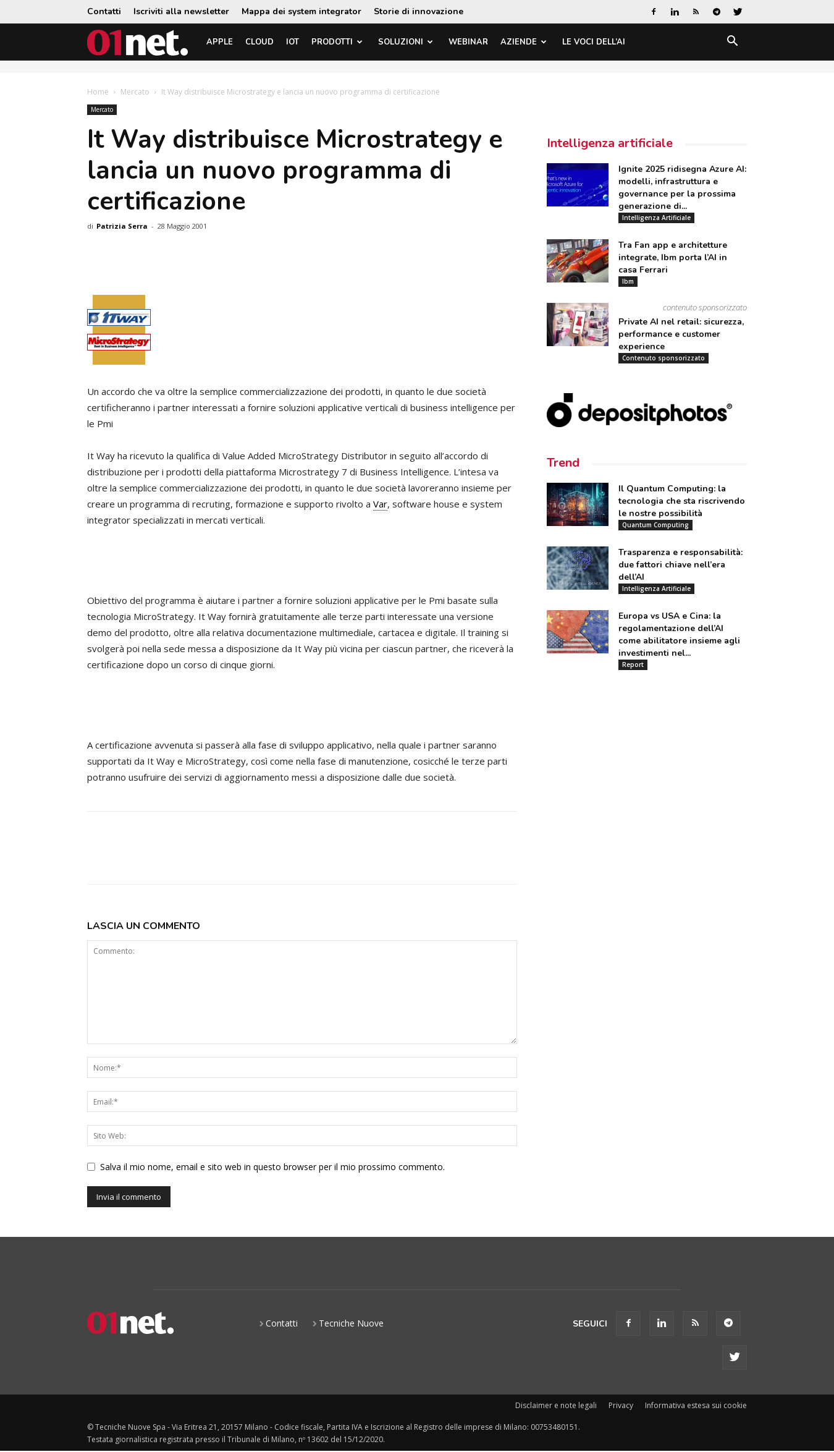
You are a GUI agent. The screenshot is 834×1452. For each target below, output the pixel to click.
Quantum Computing (655, 524)
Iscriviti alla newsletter (181, 11)
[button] (732, 43)
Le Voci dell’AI (593, 42)
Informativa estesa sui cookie (696, 1405)
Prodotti (337, 42)
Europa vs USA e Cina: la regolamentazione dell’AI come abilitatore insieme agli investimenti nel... (679, 634)
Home (98, 92)
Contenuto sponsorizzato (663, 358)
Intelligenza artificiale (610, 143)
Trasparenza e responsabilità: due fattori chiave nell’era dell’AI (680, 564)
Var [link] (380, 504)
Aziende (523, 42)
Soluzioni (405, 42)
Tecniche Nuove (351, 1323)
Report (633, 664)
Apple (219, 42)
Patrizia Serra (122, 226)
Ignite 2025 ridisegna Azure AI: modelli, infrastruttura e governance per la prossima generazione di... (682, 187)
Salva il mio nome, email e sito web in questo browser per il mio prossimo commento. (272, 1167)
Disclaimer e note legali (556, 1405)
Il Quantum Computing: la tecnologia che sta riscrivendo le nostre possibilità (681, 501)
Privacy (621, 1405)
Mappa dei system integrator (301, 11)
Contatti (104, 11)
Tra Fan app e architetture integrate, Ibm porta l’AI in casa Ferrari (672, 257)
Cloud (259, 42)
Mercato (135, 92)
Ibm (628, 281)
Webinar (468, 42)
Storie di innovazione (418, 11)
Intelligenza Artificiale (656, 217)
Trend (563, 462)
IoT (292, 42)
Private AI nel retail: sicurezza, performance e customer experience (681, 334)
